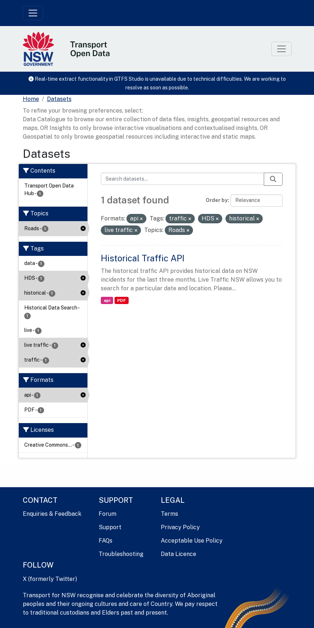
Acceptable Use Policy (192, 540)
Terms (169, 513)
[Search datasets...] (182, 179)
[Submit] (273, 179)
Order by (217, 200)
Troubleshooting (121, 554)
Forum (107, 513)
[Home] (31, 99)
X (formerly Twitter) (50, 579)
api (107, 300)
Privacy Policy (180, 527)
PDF (121, 300)
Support (110, 527)
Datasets (59, 99)
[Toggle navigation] (33, 13)
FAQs (105, 540)
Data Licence (178, 554)
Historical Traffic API (142, 258)
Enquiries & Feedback (52, 513)
